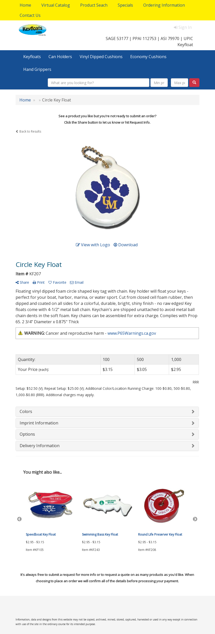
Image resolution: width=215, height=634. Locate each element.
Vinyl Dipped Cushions (101, 56)
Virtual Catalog (55, 5)
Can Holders (60, 56)
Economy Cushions (148, 56)
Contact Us (30, 15)
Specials (125, 5)
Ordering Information (164, 5)
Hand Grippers (37, 69)
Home (25, 5)
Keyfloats (32, 56)
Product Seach (94, 5)
